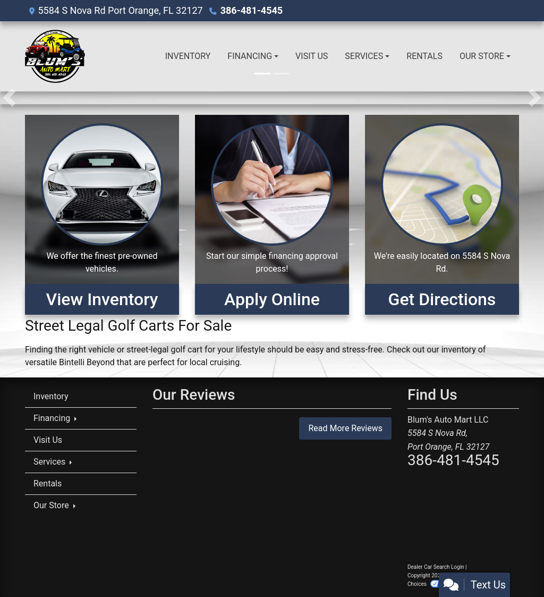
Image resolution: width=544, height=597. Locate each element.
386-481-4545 (251, 10)
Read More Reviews (345, 428)
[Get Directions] (442, 215)
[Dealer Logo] (55, 56)
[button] (9, 97)
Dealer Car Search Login (435, 567)
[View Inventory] (102, 215)
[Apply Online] (272, 215)
